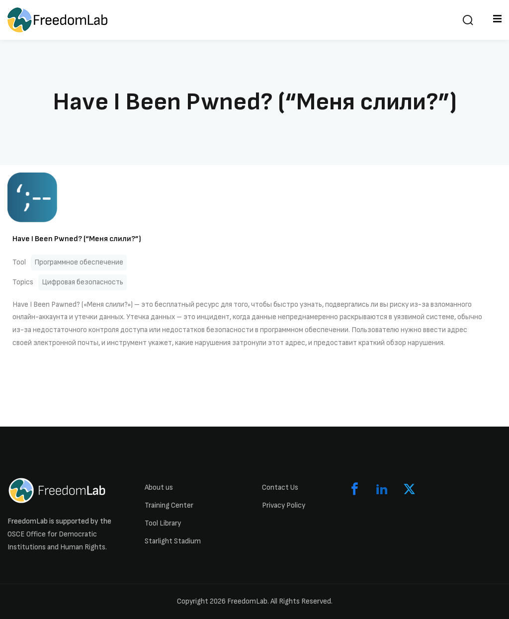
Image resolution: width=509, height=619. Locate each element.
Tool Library (163, 523)
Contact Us (280, 487)
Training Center (169, 505)
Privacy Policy (283, 505)
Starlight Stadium (173, 541)
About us (159, 487)
